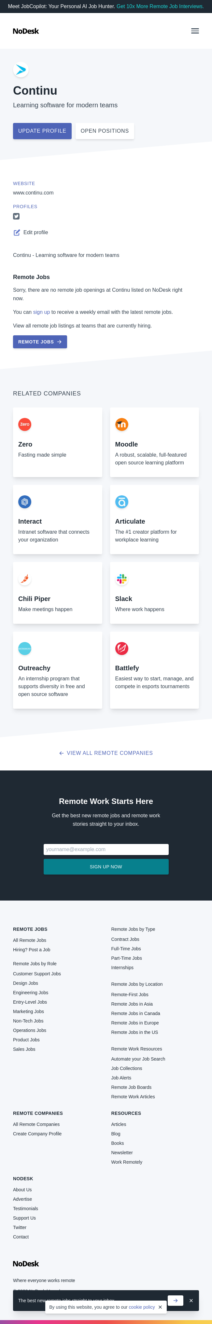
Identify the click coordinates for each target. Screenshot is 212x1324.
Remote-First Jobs (129, 994)
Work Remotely (126, 1162)
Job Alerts (121, 1077)
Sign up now (106, 866)
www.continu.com (33, 192)
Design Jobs (25, 983)
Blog (115, 1133)
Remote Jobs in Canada (135, 1013)
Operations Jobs (29, 1030)
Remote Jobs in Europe (135, 1022)
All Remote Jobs (29, 940)
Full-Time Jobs (126, 948)
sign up (41, 312)
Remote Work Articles (133, 1096)
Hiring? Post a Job (31, 949)
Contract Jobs (125, 939)
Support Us (24, 1218)
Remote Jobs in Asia (132, 1004)
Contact (21, 1236)
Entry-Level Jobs (30, 1002)
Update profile (42, 131)
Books (117, 1143)
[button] (195, 31)
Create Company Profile (37, 1133)
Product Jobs (26, 1039)
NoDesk (23, 1178)
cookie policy (142, 1307)
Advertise (22, 1199)
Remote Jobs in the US (134, 1032)
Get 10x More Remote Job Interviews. (160, 6)
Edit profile (30, 232)
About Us (22, 1189)
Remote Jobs (31, 277)
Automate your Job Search (138, 1059)
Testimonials (25, 1208)
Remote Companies (38, 1113)
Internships (122, 967)
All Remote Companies (36, 1124)
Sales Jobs (24, 1049)
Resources (126, 1113)
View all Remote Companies (106, 753)
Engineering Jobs (30, 992)
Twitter (19, 1227)
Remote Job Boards (131, 1087)
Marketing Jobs (28, 1011)
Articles (118, 1124)
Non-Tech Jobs (28, 1020)
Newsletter (122, 1152)
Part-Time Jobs (126, 958)
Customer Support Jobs (37, 973)
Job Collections (126, 1068)
